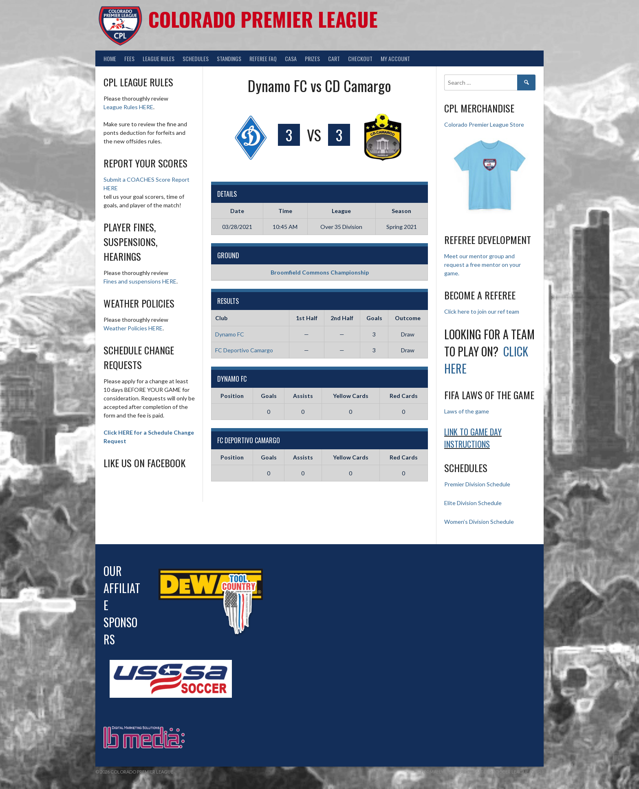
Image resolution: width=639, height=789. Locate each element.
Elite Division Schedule (473, 502)
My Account (395, 58)
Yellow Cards (350, 395)
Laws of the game (466, 411)
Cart (334, 58)
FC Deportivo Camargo (244, 350)
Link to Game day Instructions (473, 438)
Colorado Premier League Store (484, 124)
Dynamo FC (229, 334)
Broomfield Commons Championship (320, 272)
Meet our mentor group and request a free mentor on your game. (482, 265)
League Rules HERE (128, 106)
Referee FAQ (263, 58)
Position (232, 395)
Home (110, 58)
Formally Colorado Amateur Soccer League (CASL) (482, 771)
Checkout (360, 58)
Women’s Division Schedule (479, 521)
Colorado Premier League (263, 18)
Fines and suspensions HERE (140, 281)
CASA (291, 58)
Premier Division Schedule (477, 484)
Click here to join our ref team (481, 311)
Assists (303, 395)
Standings (229, 58)
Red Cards (404, 395)
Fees (129, 58)
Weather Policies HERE (133, 328)
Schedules (196, 58)
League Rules (158, 58)
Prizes (312, 58)
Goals (269, 395)
